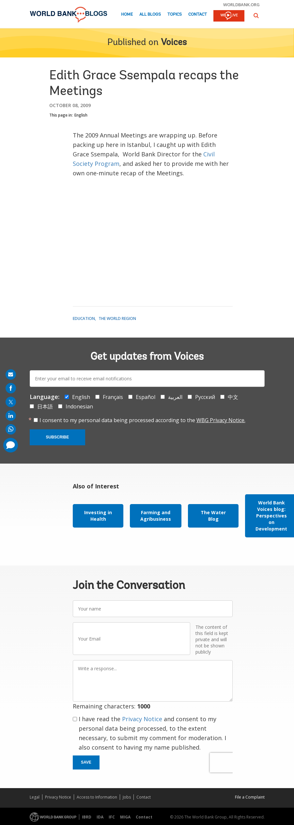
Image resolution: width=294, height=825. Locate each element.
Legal (34, 797)
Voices (174, 42)
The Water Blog (213, 515)
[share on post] (11, 402)
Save (86, 762)
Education (84, 318)
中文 (233, 397)
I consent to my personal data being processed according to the (142, 420)
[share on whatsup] (11, 429)
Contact (197, 14)
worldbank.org (241, 5)
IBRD (86, 817)
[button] (256, 15)
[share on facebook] (11, 388)
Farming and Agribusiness (155, 515)
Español (145, 397)
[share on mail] (11, 374)
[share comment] (10, 445)
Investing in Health (98, 515)
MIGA (125, 817)
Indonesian (79, 406)
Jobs (127, 797)
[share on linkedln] (11, 415)
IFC (112, 817)
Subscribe (57, 437)
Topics (174, 14)
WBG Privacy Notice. (220, 420)
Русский (205, 397)
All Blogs (150, 14)
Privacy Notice (142, 719)
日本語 (45, 406)
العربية (175, 397)
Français (113, 397)
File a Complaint (250, 797)
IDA (100, 817)
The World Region (117, 318)
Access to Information (97, 797)
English (80, 115)
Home (127, 14)
